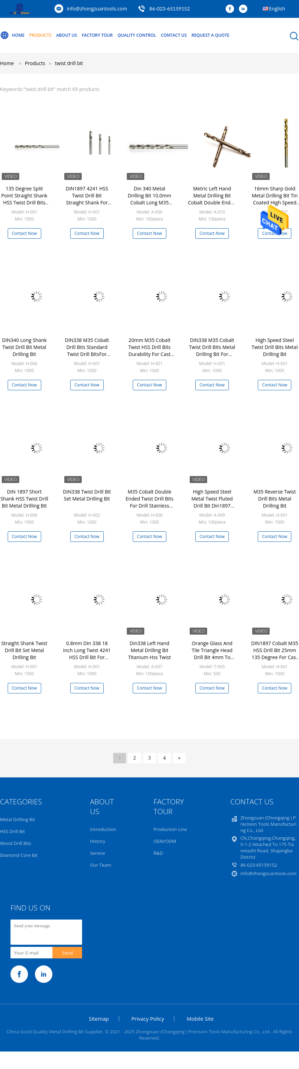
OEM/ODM (164, 841)
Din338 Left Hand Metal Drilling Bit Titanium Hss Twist (149, 650)
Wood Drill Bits (15, 843)
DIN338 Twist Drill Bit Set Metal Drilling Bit (87, 495)
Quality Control (136, 35)
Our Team (100, 865)
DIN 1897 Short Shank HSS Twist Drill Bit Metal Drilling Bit (24, 498)
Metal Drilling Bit (17, 819)
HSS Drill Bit (12, 831)
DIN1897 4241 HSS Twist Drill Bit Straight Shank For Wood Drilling (87, 199)
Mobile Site (200, 1018)
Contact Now (24, 233)
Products (40, 35)
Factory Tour (97, 35)
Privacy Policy (147, 1018)
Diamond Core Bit (18, 855)
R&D (158, 853)
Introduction (103, 829)
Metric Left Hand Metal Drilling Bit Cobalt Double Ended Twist (212, 199)
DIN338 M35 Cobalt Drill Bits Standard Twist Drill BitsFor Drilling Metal (87, 350)
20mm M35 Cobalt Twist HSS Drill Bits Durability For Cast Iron (149, 350)
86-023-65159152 (170, 9)
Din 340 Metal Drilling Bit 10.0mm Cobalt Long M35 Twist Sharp (150, 199)
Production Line (170, 829)
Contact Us (174, 35)
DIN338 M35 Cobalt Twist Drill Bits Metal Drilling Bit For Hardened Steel (212, 350)
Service (97, 853)
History (97, 841)
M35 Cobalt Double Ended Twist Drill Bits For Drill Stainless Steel (150, 502)
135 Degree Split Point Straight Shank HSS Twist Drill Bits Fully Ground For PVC (24, 199)
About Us (66, 35)
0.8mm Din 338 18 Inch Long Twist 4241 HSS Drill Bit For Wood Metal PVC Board (87, 657)
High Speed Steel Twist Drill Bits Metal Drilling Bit (274, 347)
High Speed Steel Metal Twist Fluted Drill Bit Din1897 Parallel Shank (212, 502)
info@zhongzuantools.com (97, 8)
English (277, 8)
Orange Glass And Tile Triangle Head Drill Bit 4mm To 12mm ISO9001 (212, 654)
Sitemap (99, 1018)
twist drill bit (69, 63)
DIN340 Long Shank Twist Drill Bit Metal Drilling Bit (24, 347)
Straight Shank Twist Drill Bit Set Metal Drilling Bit (24, 650)
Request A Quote (210, 35)
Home (12, 35)
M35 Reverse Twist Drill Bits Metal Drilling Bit (275, 498)
